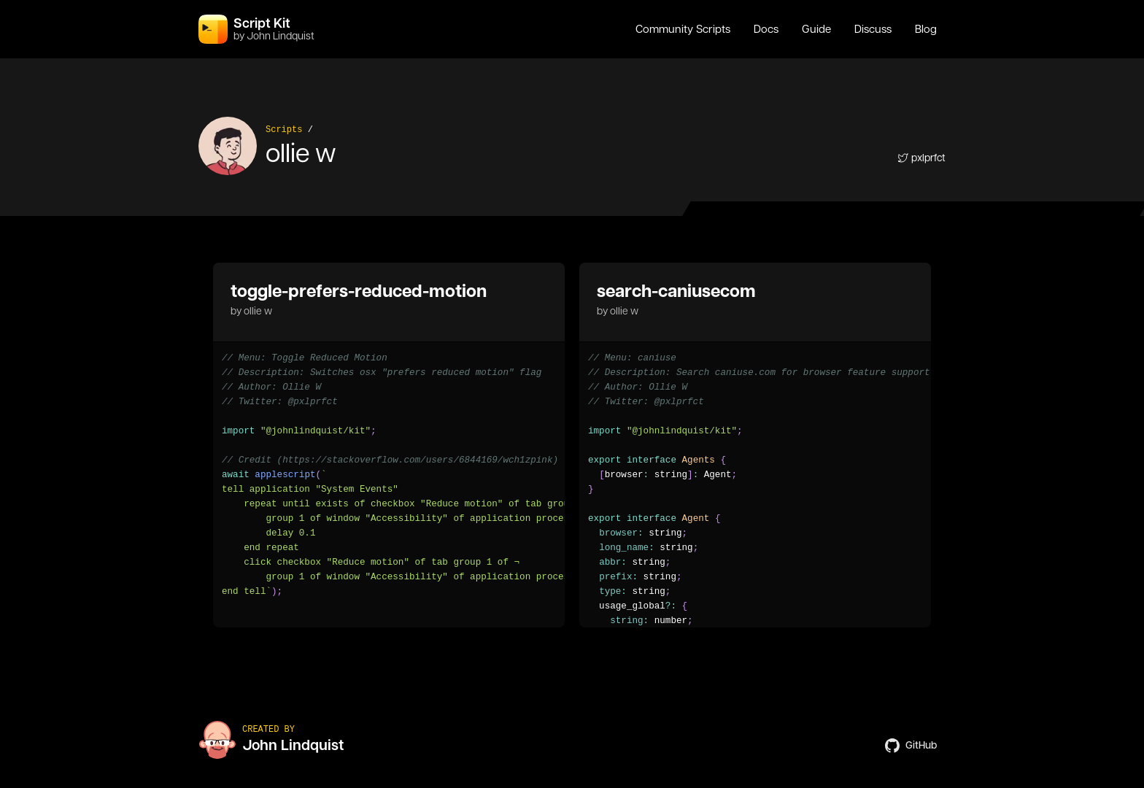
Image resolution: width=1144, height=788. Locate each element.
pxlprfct (921, 157)
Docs (766, 29)
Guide (816, 29)
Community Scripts (682, 29)
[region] (389, 475)
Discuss (873, 29)
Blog (926, 29)
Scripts (284, 130)
